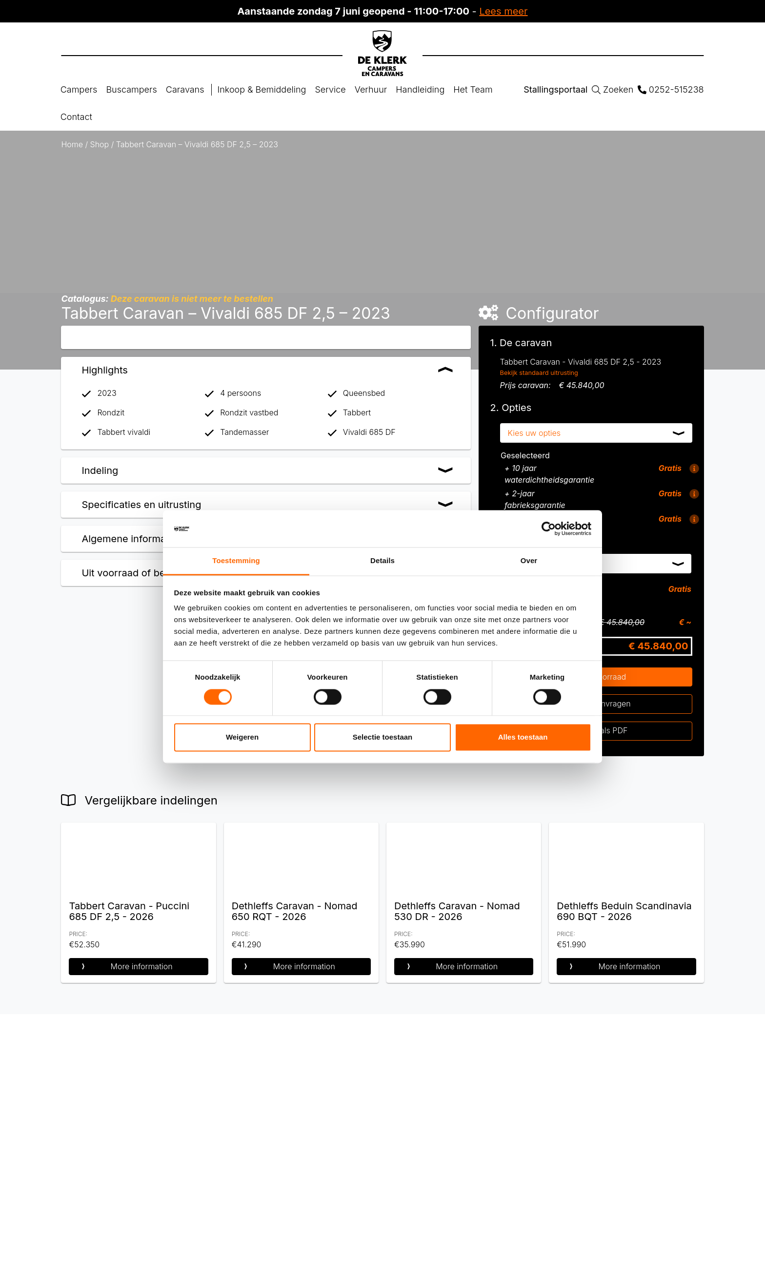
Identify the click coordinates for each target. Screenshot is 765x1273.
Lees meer (503, 11)
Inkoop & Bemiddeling (262, 89)
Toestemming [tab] (236, 561)
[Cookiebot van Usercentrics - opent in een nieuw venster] (548, 528)
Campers (79, 89)
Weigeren (242, 737)
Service (330, 89)
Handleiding (420, 89)
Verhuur (371, 89)
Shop (99, 144)
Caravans (185, 89)
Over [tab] (529, 561)
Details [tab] (382, 561)
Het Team (472, 89)
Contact (76, 117)
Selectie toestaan (383, 737)
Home (72, 144)
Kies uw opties (534, 433)
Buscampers (131, 89)
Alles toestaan (523, 737)
